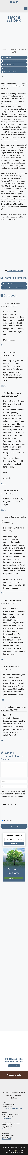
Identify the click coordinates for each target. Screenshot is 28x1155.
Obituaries (14, 1098)
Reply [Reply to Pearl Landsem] (3, 659)
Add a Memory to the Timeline (10, 61)
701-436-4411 (6, 1139)
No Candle (7, 820)
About (23, 1092)
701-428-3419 (6, 1118)
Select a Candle (9, 804)
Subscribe (14, 843)
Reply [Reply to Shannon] (3, 386)
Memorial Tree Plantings (9, 72)
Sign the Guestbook (8, 64)
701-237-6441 (6, 1108)
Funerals (5, 1092)
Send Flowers (6, 68)
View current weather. (15, 271)
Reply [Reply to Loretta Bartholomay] (3, 740)
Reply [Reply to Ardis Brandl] (3, 700)
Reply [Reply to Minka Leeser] (3, 345)
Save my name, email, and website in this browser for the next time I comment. (13, 794)
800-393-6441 (17, 1108)
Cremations (14, 1092)
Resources (18, 1095)
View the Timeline (8, 284)
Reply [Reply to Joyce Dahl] (3, 510)
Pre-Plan (9, 1095)
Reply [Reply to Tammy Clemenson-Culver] (3, 593)
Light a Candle (6, 57)
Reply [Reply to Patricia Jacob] (3, 483)
